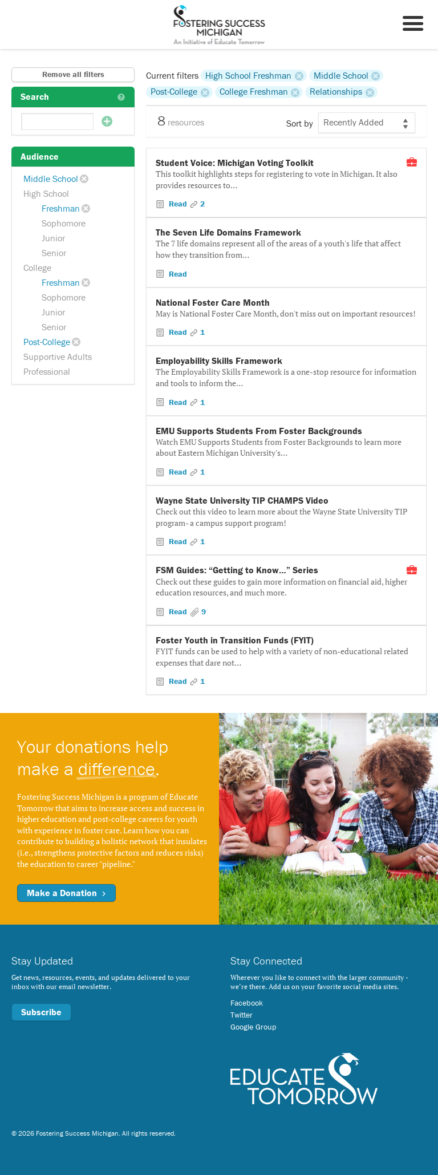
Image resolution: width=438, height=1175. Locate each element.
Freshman (61, 208)
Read (178, 203)
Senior (54, 252)
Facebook (246, 1003)
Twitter (241, 1015)
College (37, 267)
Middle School (50, 178)
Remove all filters (73, 74)
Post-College (46, 341)
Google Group (253, 1027)
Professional (46, 371)
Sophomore (64, 223)
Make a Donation (66, 892)
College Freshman (254, 92)
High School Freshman (248, 75)
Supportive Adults (57, 356)
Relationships (336, 92)
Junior (53, 238)
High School (46, 193)
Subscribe (41, 1012)
